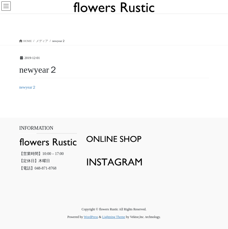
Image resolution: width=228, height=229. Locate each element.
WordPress (91, 217)
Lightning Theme (113, 217)
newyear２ (27, 87)
